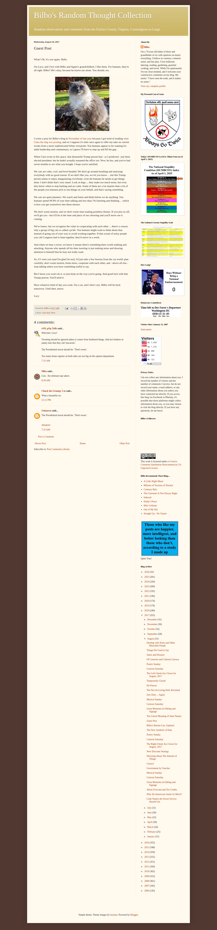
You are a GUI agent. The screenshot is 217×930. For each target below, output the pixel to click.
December (152, 619)
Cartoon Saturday (155, 668)
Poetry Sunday (154, 664)
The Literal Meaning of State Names (164, 716)
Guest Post (152, 721)
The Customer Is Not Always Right (160, 493)
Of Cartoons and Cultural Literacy (163, 659)
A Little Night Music (154, 481)
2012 (147, 862)
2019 (147, 605)
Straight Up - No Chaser (155, 513)
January (151, 836)
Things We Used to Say (158, 650)
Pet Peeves (152, 685)
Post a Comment (46, 436)
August (151, 638)
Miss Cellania (150, 505)
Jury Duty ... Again (156, 694)
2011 (147, 866)
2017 (147, 615)
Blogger (134, 915)
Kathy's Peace (150, 501)
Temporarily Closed (156, 681)
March (150, 827)
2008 (147, 881)
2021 (147, 596)
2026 (147, 572)
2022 (147, 591)
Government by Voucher (158, 768)
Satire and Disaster (156, 655)
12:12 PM (46, 400)
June (149, 812)
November (152, 624)
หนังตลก (46, 425)
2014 (147, 852)
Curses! (150, 763)
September (152, 634)
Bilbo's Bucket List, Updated (160, 725)
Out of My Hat (151, 509)
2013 (147, 857)
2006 (147, 890)
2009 (147, 876)
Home (83, 443)
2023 (147, 586)
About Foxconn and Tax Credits (162, 789)
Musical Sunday (154, 699)
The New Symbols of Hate (159, 730)
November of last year (80, 138)
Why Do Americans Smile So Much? (164, 794)
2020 (147, 601)
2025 (147, 577)
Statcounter (146, 329)
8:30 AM (46, 380)
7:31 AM (46, 360)
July (149, 808)
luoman (113, 915)
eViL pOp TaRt (49, 328)
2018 (147, 610)
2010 (147, 871)
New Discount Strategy (158, 751)
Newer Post (40, 443)
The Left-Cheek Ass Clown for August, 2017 (161, 675)
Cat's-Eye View (48, 313)
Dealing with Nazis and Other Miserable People (161, 644)
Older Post (125, 443)
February (151, 831)
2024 (147, 581)
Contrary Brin (150, 489)
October (151, 629)
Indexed (147, 497)
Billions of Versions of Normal (158, 485)
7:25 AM (46, 429)
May (149, 817)
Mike (44, 371)
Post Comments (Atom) (58, 449)
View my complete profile (153, 86)
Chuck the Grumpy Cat (54, 391)
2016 (147, 842)
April (150, 822)
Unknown (46, 410)
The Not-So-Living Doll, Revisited (163, 690)
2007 (147, 885)
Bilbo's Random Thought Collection (93, 15)
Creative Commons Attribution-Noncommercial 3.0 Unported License (161, 464)
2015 (147, 847)
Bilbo (147, 47)
